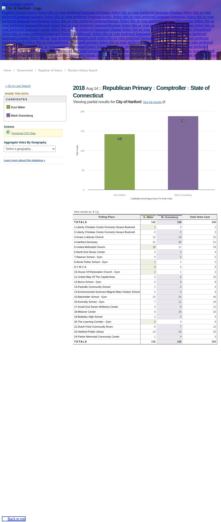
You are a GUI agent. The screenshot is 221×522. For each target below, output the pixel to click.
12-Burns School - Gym (87, 281)
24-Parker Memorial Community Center (96, 336)
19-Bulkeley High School (88, 316)
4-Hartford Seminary (86, 242)
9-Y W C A (80, 267)
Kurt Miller (18, 107)
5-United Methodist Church (89, 247)
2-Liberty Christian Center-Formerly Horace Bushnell (104, 232)
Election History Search (83, 70)
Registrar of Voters (50, 70)
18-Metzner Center (85, 311)
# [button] (93, 211)
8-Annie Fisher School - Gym (91, 262)
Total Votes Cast (200, 216)
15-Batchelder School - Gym (90, 296)
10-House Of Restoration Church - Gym (97, 271)
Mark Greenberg (22, 115)
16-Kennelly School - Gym (89, 301)
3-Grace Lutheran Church (89, 237)
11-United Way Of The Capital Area (94, 276)
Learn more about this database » (24, 160)
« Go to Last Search (18, 86)
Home (7, 70)
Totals (80, 222)
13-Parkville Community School (92, 286)
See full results (152, 102)
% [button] (97, 211)
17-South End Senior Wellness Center (96, 306)
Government (25, 70)
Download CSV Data (21, 133)
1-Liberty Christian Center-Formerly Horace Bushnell (104, 227)
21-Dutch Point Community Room (93, 326)
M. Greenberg (169, 217)
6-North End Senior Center (89, 252)
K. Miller (149, 217)
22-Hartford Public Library (89, 331)
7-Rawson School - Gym (88, 257)
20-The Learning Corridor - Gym (92, 321)
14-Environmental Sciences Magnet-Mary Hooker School (107, 291)
